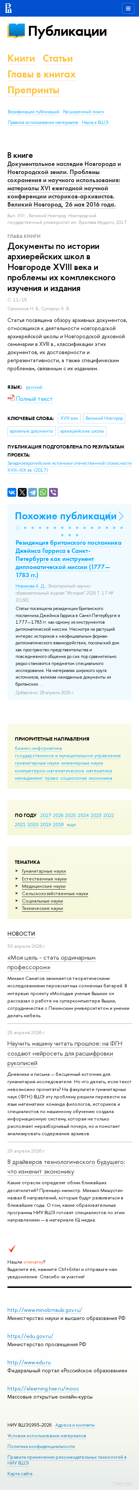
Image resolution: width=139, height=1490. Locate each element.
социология (73, 778)
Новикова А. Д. (30, 586)
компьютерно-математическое (49, 770)
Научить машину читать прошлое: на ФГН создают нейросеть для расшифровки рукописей (64, 1053)
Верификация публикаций (33, 112)
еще (71, 824)
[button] (17, 527)
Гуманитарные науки (44, 870)
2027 (45, 815)
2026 (58, 815)
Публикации (67, 30)
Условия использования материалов (46, 1435)
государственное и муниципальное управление (68, 755)
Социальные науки (42, 900)
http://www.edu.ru (29, 1362)
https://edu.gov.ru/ (30, 1336)
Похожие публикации (66, 515)
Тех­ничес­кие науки (42, 908)
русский (34, 387)
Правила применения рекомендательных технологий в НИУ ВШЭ (67, 1460)
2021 (20, 824)
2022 (108, 815)
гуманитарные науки (37, 762)
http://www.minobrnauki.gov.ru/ (44, 1309)
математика (99, 770)
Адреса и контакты (75, 1425)
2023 (96, 815)
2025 (70, 815)
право (52, 778)
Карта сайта (19, 1473)
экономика (100, 778)
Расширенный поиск (83, 112)
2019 (45, 824)
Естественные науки (44, 878)
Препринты (33, 89)
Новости (21, 934)
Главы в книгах (41, 73)
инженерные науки (82, 762)
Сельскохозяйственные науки (55, 893)
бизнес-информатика (38, 748)
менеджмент (29, 778)
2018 (58, 824)
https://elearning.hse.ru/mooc (43, 1388)
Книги (21, 58)
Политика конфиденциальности (41, 1446)
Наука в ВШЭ (95, 122)
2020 (33, 824)
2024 (83, 815)
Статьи (58, 58)
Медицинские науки (44, 886)
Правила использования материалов (43, 122)
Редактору (122, 1483)
